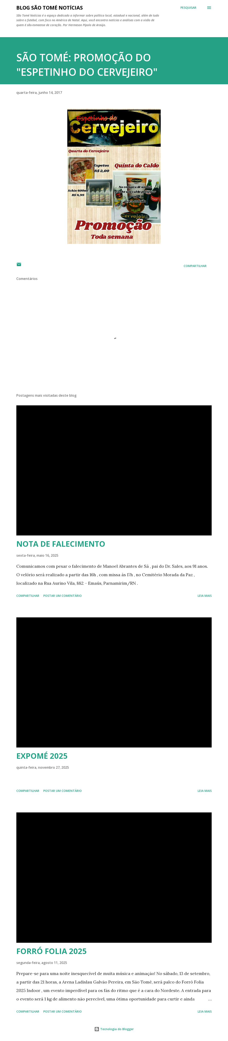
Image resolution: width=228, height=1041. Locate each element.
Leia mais (205, 596)
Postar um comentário (62, 596)
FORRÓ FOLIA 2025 (51, 951)
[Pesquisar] (188, 7)
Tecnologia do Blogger (114, 1029)
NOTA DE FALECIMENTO (60, 544)
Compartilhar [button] (195, 266)
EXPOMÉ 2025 (42, 756)
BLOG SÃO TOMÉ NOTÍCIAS (49, 7)
